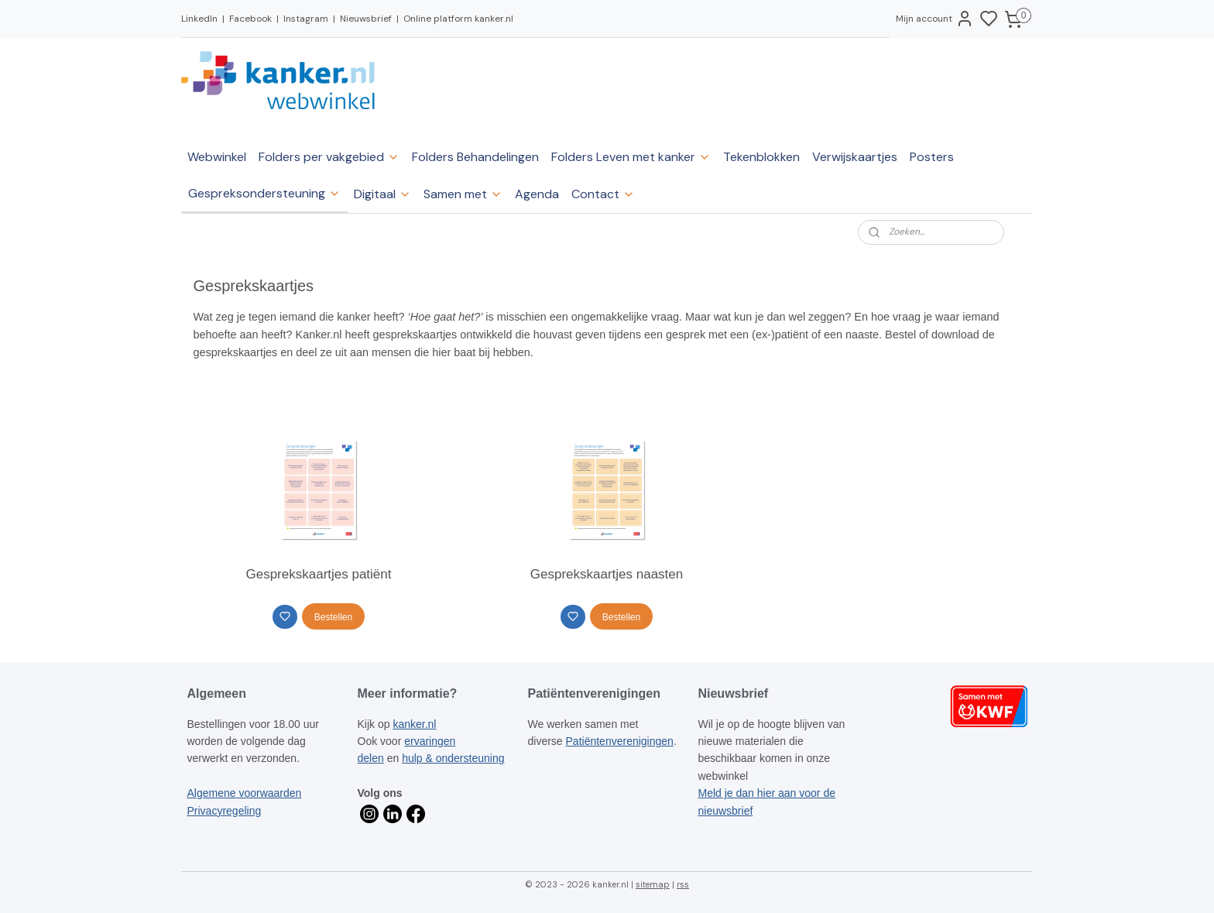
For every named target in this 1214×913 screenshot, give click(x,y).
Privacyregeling (224, 811)
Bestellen (333, 617)
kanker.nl (414, 724)
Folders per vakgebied (329, 157)
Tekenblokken (761, 157)
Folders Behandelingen (475, 157)
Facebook (250, 18)
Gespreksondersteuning (264, 193)
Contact (603, 194)
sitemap (653, 884)
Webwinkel (216, 157)
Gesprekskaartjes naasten (607, 574)
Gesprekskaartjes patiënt (319, 574)
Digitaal (382, 194)
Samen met (463, 194)
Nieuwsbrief (366, 18)
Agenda (537, 194)
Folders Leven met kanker (631, 157)
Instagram (305, 18)
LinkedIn (199, 18)
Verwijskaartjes (854, 157)
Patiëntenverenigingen (620, 741)
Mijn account (935, 18)
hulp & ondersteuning (453, 758)
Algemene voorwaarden (244, 793)
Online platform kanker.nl (458, 18)
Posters (932, 157)
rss (683, 884)
